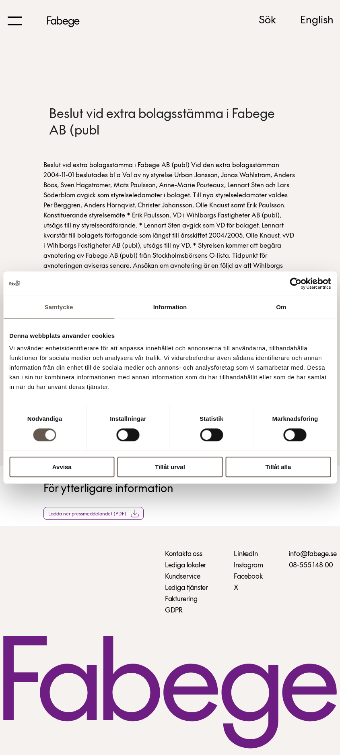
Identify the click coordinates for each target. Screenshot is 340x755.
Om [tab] (281, 307)
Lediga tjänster (186, 588)
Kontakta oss (183, 554)
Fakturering (181, 599)
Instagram (248, 565)
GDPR (174, 610)
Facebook (248, 577)
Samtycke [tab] (59, 307)
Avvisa (62, 466)
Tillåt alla (278, 466)
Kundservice (182, 577)
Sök (267, 20)
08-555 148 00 (311, 565)
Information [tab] (170, 307)
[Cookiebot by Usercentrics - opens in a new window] (295, 283)
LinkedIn (246, 554)
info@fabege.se (313, 554)
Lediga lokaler (185, 565)
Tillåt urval (170, 466)
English (317, 20)
